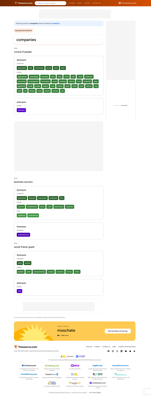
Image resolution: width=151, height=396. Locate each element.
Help (114, 347)
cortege (63, 81)
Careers (97, 347)
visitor (77, 272)
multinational (33, 215)
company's (56, 23)
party (56, 68)
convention (45, 81)
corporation (42, 198)
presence (60, 272)
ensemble (87, 81)
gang (96, 81)
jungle (37, 86)
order (67, 86)
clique (80, 77)
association (22, 68)
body (59, 77)
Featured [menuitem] (72, 3)
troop (40, 91)
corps (55, 81)
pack (81, 86)
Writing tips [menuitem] (97, 3)
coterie (71, 81)
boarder (20, 272)
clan (73, 77)
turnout (55, 91)
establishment (32, 207)
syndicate (69, 207)
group (49, 68)
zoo (62, 91)
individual (21, 110)
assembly (44, 77)
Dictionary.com (127, 3)
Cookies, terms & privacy (127, 347)
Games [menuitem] (79, 3)
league (45, 86)
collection (88, 77)
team (63, 68)
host (19, 291)
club (30, 68)
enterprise (53, 198)
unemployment (23, 235)
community (39, 68)
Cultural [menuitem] (87, 3)
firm (61, 198)
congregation (33, 81)
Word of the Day (63, 326)
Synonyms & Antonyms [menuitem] (23, 30)
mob (52, 86)
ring (96, 86)
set (25, 91)
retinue (88, 86)
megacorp (21, 215)
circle (67, 77)
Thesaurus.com (23, 3)
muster (59, 86)
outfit (75, 86)
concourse (21, 81)
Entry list (89, 347)
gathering (21, 86)
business (32, 198)
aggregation (22, 77)
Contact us (106, 347)
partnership (59, 207)
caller (29, 272)
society (27, 263)
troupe (47, 91)
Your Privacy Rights (95, 392)
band (53, 77)
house (42, 207)
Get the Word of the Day (118, 331)
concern (21, 207)
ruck (19, 91)
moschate (66, 330)
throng (32, 91)
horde (30, 86)
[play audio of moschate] (58, 335)
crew (79, 81)
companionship (39, 272)
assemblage (34, 77)
